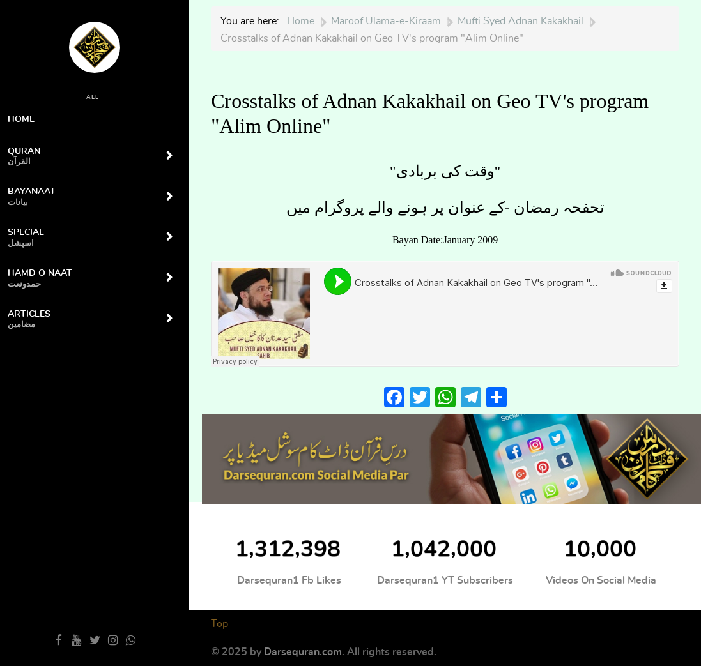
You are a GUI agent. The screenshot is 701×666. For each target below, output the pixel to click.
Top (219, 624)
